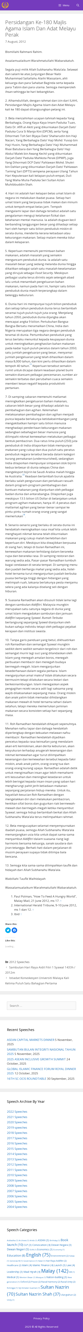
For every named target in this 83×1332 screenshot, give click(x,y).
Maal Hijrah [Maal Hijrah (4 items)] (31, 1271)
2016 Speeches (17, 1143)
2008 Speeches (17, 1186)
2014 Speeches (17, 1154)
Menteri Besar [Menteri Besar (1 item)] (27, 1277)
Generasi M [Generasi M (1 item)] (16, 1261)
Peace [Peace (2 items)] (36, 1281)
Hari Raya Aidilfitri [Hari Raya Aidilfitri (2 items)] (56, 1260)
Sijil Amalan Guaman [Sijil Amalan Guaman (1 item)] (29, 1288)
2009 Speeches (17, 1180)
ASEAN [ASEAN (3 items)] (43, 1240)
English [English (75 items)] (38, 1255)
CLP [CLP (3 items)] (28, 1245)
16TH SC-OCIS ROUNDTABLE (26, 1079)
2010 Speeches (17, 1175)
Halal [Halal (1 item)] (41, 1261)
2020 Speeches (17, 1122)
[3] (24, 514)
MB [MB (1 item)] (72, 1272)
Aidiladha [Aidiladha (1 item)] (12, 1240)
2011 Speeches (17, 1170)
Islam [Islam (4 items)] (27, 1265)
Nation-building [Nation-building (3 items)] (57, 1277)
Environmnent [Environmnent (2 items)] (60, 1255)
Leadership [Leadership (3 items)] (15, 1271)
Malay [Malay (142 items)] (54, 1270)
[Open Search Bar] (78, 5)
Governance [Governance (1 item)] (30, 1261)
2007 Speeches (17, 1191)
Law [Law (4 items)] (70, 1265)
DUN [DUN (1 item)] (33, 1249)
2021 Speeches (17, 1117)
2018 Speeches (17, 1133)
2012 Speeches (19, 962)
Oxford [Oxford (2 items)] (25, 1281)
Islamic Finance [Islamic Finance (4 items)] (42, 1265)
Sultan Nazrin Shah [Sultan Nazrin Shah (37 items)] (38, 1294)
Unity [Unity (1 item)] (10, 1300)
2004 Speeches (17, 1207)
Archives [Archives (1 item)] (24, 1240)
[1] (31, 364)
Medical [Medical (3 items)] (13, 1277)
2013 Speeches (17, 1159)
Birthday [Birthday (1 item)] (55, 1240)
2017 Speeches (17, 1138)
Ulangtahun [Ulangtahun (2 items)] (68, 1294)
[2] (23, 475)
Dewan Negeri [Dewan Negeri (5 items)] (18, 1249)
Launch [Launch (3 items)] (60, 1265)
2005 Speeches (17, 1202)
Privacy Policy (41, 1318)
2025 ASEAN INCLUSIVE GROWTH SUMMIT (36, 1059)
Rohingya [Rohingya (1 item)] (12, 1288)
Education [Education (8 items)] (16, 1255)
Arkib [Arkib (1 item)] (33, 1240)
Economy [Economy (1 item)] (58, 1249)
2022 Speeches (17, 1112)
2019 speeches (17, 1127)
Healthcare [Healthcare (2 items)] (14, 1265)
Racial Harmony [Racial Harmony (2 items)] (50, 1281)
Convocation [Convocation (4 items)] (41, 1245)
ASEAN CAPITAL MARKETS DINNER (30, 1040)
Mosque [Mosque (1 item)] (41, 1277)
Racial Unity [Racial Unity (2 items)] (68, 1281)
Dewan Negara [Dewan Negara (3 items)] (61, 1245)
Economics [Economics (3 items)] (45, 1249)
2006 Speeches (17, 1196)
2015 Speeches (17, 1149)
